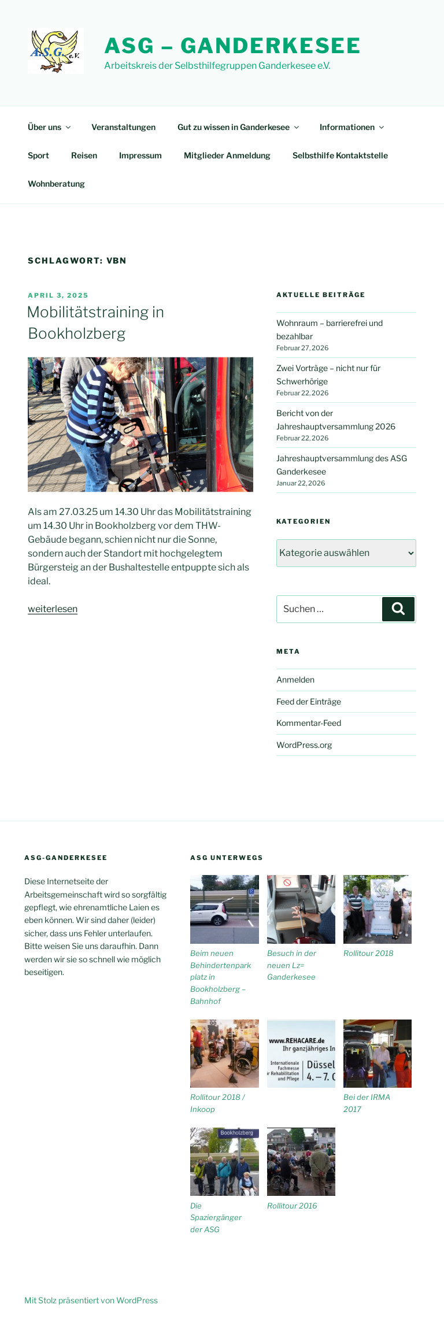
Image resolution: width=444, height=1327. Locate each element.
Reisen (84, 155)
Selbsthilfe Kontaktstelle (340, 155)
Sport (38, 155)
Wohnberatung (56, 183)
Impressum (140, 155)
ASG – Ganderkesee (233, 45)
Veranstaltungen (123, 127)
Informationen (353, 127)
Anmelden (295, 679)
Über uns (50, 127)
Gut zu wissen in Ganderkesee (239, 127)
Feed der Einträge (308, 701)
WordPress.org (304, 745)
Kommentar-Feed (308, 723)
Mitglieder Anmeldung (227, 155)
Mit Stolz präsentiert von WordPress (91, 1300)
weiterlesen (52, 608)
